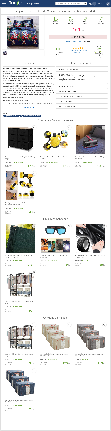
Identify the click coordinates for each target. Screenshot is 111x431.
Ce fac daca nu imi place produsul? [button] (70, 96)
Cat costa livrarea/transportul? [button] (68, 69)
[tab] (82, 69)
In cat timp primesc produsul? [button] (68, 91)
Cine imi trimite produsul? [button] (66, 101)
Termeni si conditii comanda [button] (67, 106)
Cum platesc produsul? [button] (66, 86)
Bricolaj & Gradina (33, 4)
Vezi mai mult (29, 107)
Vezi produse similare (73, 41)
